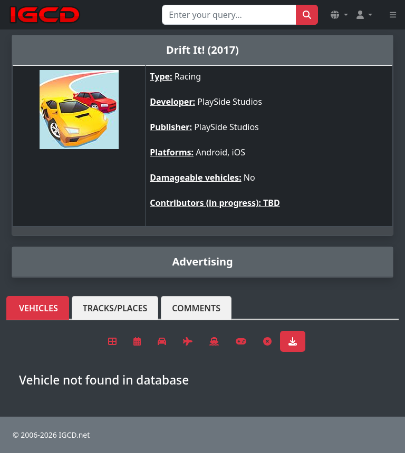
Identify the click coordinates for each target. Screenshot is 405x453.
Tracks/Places (115, 308)
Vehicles (38, 308)
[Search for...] (229, 15)
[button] (339, 14)
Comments (196, 308)
